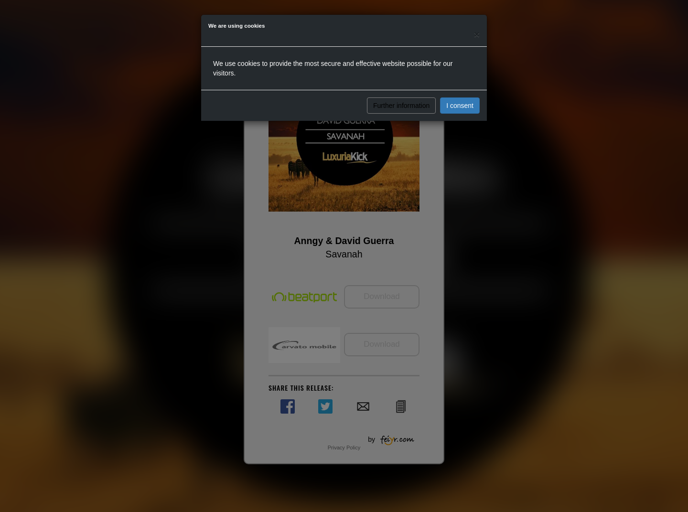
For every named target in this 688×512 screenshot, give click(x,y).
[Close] (477, 34)
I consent (459, 105)
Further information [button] (401, 105)
